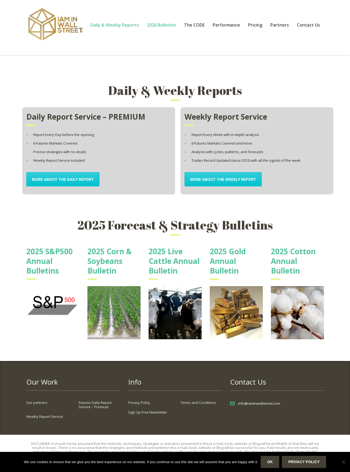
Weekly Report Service (44, 416)
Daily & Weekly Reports (114, 25)
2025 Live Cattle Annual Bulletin (174, 261)
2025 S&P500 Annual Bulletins (49, 261)
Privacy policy (304, 462)
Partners (279, 25)
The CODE (194, 25)
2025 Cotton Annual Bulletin (293, 261)
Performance (226, 25)
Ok (270, 462)
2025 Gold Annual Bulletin (228, 261)
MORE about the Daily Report (63, 179)
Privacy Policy (139, 402)
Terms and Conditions (198, 402)
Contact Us (308, 25)
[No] (343, 462)
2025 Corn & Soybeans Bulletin (109, 261)
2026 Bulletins (161, 25)
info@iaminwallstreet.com (259, 403)
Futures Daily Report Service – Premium (95, 404)
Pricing (255, 25)
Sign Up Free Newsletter (147, 412)
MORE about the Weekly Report (223, 179)
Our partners (36, 402)
